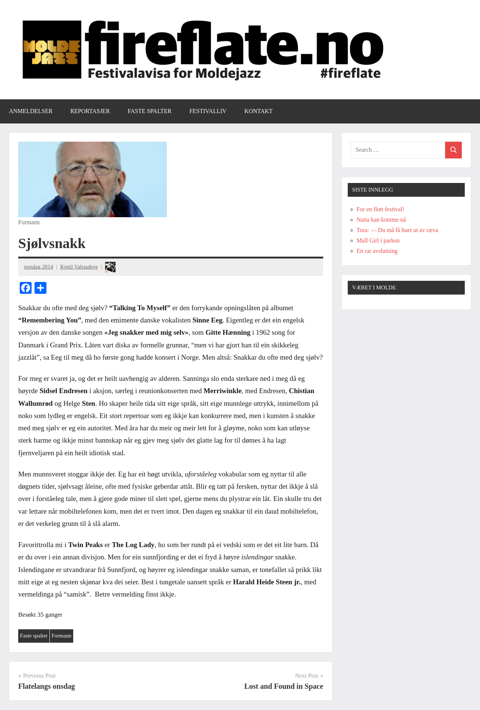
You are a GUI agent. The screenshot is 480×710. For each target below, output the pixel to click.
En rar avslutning (377, 251)
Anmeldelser (30, 111)
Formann (62, 636)
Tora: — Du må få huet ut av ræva (397, 230)
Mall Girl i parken (378, 240)
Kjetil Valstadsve (79, 267)
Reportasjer (90, 111)
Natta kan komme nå (381, 219)
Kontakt (258, 111)
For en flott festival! (380, 209)
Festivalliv (208, 111)
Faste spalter (150, 111)
